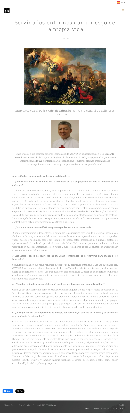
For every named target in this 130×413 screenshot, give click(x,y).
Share (8, 391)
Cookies (122, 405)
